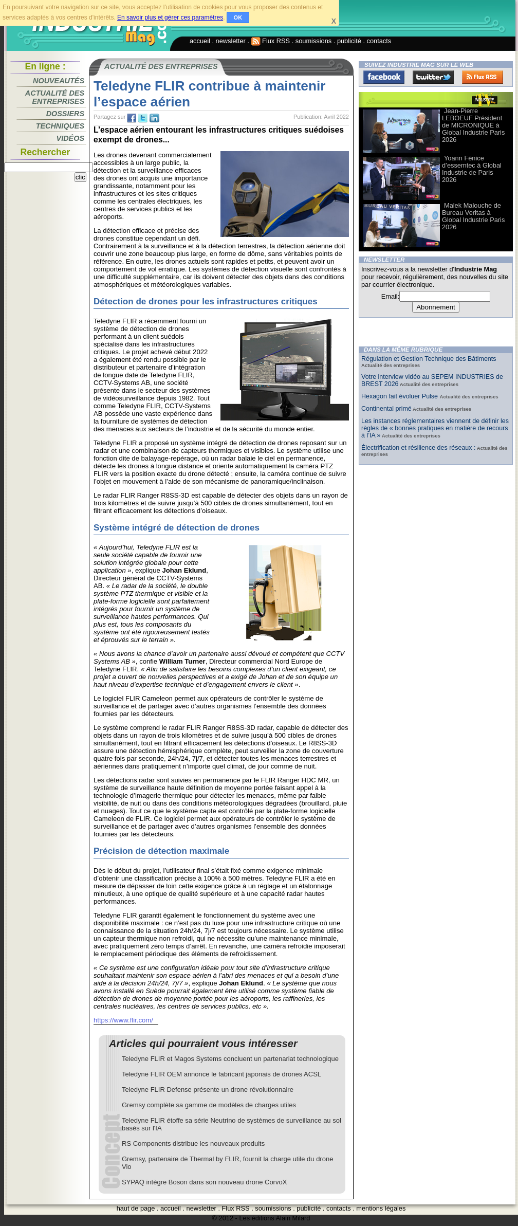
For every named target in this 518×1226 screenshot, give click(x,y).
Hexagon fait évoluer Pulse (400, 396)
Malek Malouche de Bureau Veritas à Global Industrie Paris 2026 (473, 216)
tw (143, 118)
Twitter (433, 77)
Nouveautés (58, 81)
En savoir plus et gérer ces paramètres (170, 17)
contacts (379, 41)
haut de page (136, 1208)
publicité (349, 41)
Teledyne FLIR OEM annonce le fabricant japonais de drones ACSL (221, 1074)
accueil (200, 41)
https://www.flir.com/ (123, 1020)
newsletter (231, 41)
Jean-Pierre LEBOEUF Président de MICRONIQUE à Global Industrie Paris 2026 (473, 125)
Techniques (60, 126)
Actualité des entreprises (54, 97)
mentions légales (380, 1208)
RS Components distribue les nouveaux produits (193, 1143)
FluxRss (482, 77)
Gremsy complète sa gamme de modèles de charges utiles (209, 1105)
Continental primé (386, 408)
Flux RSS (270, 41)
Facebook (383, 77)
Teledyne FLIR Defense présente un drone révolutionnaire (207, 1089)
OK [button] (238, 17)
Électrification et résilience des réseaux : (418, 447)
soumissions (313, 41)
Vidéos (70, 138)
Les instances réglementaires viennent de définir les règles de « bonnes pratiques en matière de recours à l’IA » (435, 428)
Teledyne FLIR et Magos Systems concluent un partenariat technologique (230, 1059)
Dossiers (65, 113)
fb (131, 118)
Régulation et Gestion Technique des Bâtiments (428, 358)
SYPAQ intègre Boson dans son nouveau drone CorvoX (204, 1182)
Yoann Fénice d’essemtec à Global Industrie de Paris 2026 (472, 169)
